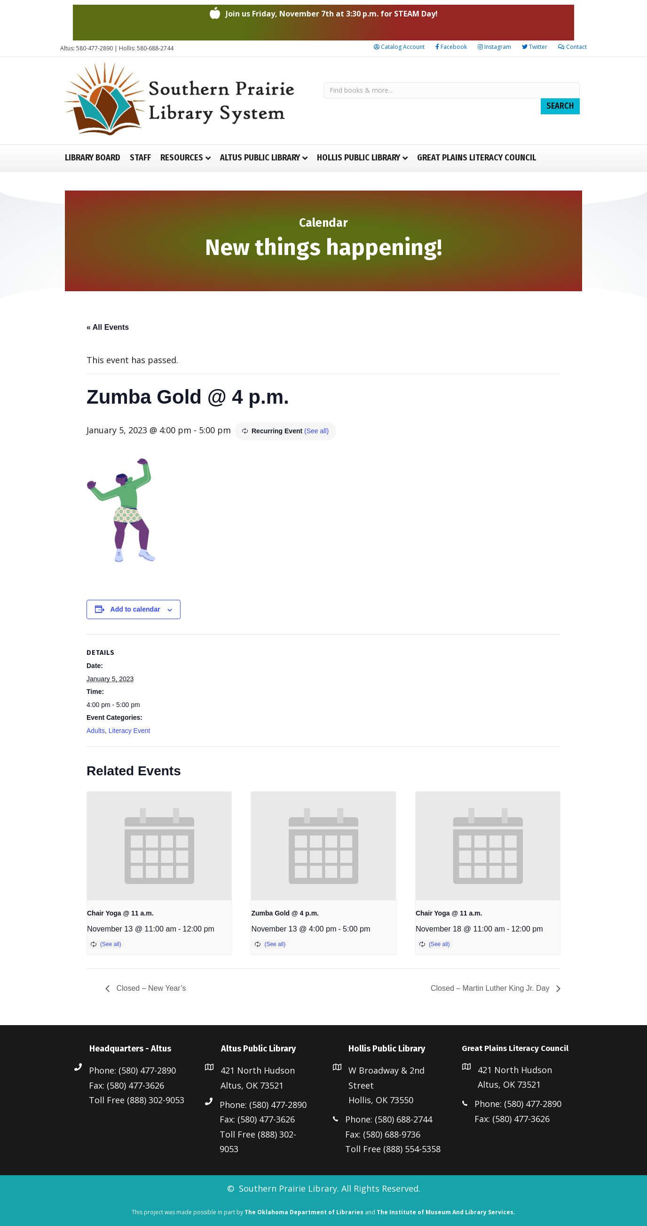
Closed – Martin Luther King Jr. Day (491, 988)
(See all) (316, 431)
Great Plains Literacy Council (476, 157)
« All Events (108, 327)
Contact (572, 47)
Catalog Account (399, 47)
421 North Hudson (258, 1070)
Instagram (494, 47)
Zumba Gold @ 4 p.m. (285, 913)
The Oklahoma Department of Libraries (304, 1212)
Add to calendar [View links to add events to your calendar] (135, 609)
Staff (140, 157)
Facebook (451, 47)
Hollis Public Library (358, 157)
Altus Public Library (260, 157)
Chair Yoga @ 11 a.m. (120, 913)
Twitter (534, 47)
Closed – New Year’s (150, 988)
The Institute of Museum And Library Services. (446, 1212)
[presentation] (159, 846)
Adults (96, 730)
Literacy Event (129, 730)
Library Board (92, 157)
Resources (181, 157)
